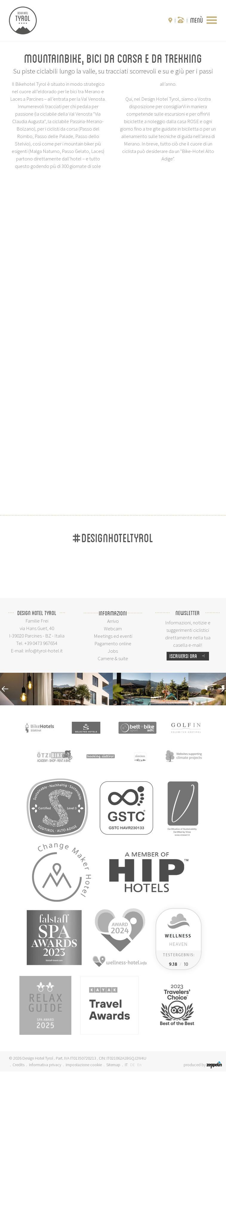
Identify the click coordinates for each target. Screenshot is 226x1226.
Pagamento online (112, 798)
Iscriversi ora (189, 810)
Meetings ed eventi (113, 790)
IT (126, 1219)
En (139, 1219)
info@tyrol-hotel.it (44, 805)
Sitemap (113, 1219)
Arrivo (113, 775)
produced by (203, 1219)
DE (132, 1219)
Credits (18, 1219)
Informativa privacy (45, 1219)
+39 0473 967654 (40, 797)
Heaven (178, 1094)
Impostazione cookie (84, 1219)
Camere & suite (113, 813)
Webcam (113, 783)
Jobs (113, 805)
